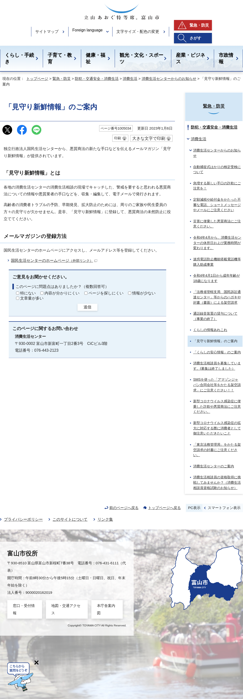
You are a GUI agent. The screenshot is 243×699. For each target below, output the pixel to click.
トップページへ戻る (164, 508)
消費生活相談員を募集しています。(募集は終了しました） (217, 365)
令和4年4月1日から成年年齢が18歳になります (216, 278)
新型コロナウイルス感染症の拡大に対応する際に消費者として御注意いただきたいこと (217, 428)
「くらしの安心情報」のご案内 (217, 352)
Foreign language (87, 30)
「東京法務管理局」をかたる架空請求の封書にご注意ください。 (217, 450)
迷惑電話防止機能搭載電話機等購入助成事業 (217, 261)
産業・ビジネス (190, 58)
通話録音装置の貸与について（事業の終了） (215, 316)
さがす (195, 38)
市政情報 (226, 58)
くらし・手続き (19, 58)
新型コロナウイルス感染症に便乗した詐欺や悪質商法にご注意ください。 (217, 406)
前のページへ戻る (124, 508)
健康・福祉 (95, 58)
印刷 (117, 138)
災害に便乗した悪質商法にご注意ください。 (217, 223)
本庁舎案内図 (106, 609)
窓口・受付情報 (24, 609)
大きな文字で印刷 (148, 138)
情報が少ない (144, 293)
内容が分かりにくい (61, 293)
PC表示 (194, 508)
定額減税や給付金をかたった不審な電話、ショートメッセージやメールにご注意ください (217, 205)
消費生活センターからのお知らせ (169, 78)
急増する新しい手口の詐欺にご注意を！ (217, 185)
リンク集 (105, 519)
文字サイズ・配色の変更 (137, 31)
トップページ (37, 78)
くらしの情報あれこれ (210, 330)
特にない (28, 293)
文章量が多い (31, 298)
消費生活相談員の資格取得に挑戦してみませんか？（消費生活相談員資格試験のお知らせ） (217, 482)
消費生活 (130, 78)
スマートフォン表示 (224, 508)
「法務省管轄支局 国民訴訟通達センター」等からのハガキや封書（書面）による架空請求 (217, 297)
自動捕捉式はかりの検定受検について (217, 169)
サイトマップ (47, 31)
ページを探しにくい (105, 293)
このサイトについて (69, 519)
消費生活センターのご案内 (213, 466)
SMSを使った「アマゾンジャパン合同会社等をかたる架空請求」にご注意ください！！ (217, 385)
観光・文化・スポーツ (141, 58)
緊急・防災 (199, 25)
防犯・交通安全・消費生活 (97, 78)
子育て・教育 (60, 58)
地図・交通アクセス (65, 609)
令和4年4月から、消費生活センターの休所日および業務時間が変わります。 (217, 243)
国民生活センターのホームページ (54, 260)
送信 (87, 307)
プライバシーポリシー (23, 519)
